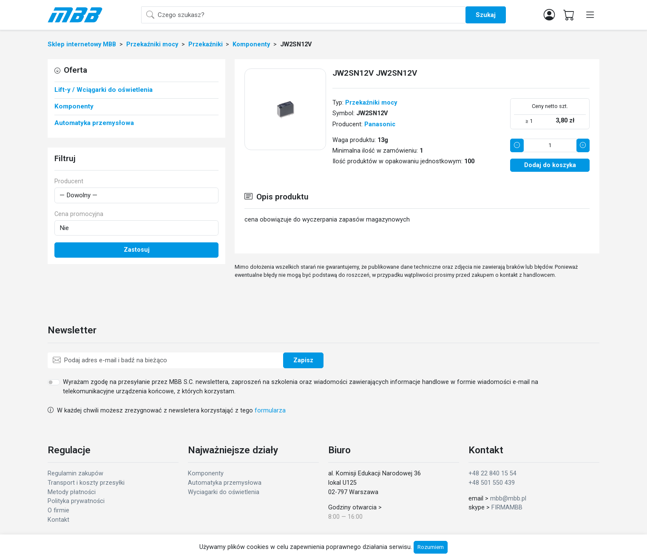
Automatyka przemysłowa (224, 482)
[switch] (54, 382)
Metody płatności (72, 492)
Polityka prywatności (76, 501)
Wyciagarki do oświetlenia (223, 492)
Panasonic (379, 124)
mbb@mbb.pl (508, 498)
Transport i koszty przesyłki (86, 482)
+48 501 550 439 (491, 482)
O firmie (58, 510)
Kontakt (58, 519)
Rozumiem (430, 547)
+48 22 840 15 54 (492, 473)
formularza (270, 410)
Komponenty (206, 473)
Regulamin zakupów (75, 473)
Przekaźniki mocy (371, 102)
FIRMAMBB (506, 507)
